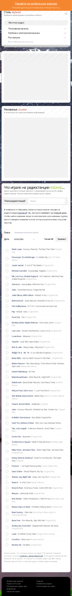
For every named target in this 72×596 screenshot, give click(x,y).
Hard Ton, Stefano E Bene (23, 423)
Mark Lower (17, 249)
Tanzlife (15, 342)
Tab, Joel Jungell (19, 428)
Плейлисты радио (44, 584)
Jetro (14, 409)
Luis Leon (16, 331)
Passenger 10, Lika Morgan (23, 257)
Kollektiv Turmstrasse (21, 417)
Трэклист (61, 239)
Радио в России (14, 584)
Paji (13, 312)
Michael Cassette (19, 271)
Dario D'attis (17, 471)
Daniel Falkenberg (19, 371)
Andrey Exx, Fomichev (21, 526)
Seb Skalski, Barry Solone (22, 396)
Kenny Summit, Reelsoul (22, 458)
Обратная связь (13, 592)
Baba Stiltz (16, 358)
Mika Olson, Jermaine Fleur (23, 450)
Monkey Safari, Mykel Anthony (25, 322)
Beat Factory (17, 512)
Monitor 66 (16, 545)
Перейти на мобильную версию (36, 3)
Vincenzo (16, 284)
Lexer (14, 534)
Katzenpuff (22, 213)
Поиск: (7, 232)
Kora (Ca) (16, 317)
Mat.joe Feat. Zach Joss (22, 390)
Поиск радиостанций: (15, 201)
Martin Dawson (18, 363)
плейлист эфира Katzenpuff (31, 556)
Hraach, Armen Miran (21, 404)
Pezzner (15, 466)
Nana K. (15, 482)
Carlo (14, 290)
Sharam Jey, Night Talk (21, 477)
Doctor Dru (16, 436)
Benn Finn (16, 520)
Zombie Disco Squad (21, 442)
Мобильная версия (15, 581)
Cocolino (16, 539)
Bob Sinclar (17, 499)
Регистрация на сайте (45, 586)
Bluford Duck (17, 301)
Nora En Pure (17, 488)
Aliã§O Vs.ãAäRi (20, 353)
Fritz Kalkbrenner (19, 306)
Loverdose (16, 336)
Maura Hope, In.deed (21, 507)
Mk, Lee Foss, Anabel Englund (25, 276)
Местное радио (16, 22)
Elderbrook (16, 382)
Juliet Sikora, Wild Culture (22, 295)
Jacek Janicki (17, 265)
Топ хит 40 (48, 239)
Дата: (6, 239)
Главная (39, 581)
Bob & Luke (17, 347)
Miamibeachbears (20, 377)
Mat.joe (15, 493)
